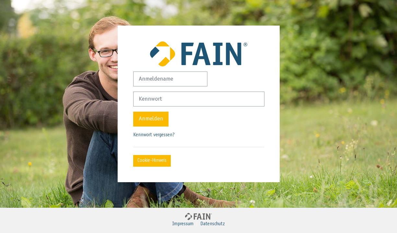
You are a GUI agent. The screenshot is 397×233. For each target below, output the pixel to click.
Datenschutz (212, 224)
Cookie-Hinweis (152, 160)
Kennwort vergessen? (154, 135)
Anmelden (151, 119)
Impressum (182, 224)
